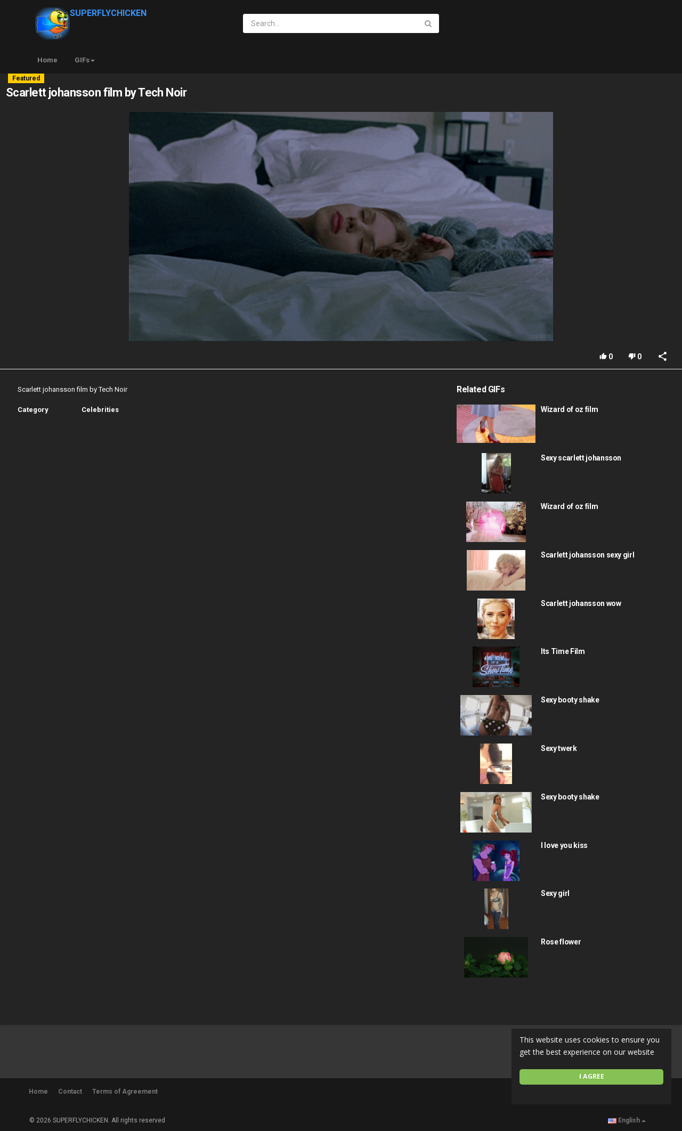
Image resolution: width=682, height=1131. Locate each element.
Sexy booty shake (570, 700)
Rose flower (561, 942)
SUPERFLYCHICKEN (91, 13)
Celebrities (100, 410)
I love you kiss (564, 845)
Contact (70, 1091)
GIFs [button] (85, 60)
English (627, 1120)
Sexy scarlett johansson (581, 458)
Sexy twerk (559, 748)
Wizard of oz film (569, 409)
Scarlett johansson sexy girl (587, 555)
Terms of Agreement (125, 1091)
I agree (591, 1076)
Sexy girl (555, 893)
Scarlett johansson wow (581, 603)
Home (47, 60)
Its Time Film (562, 651)
